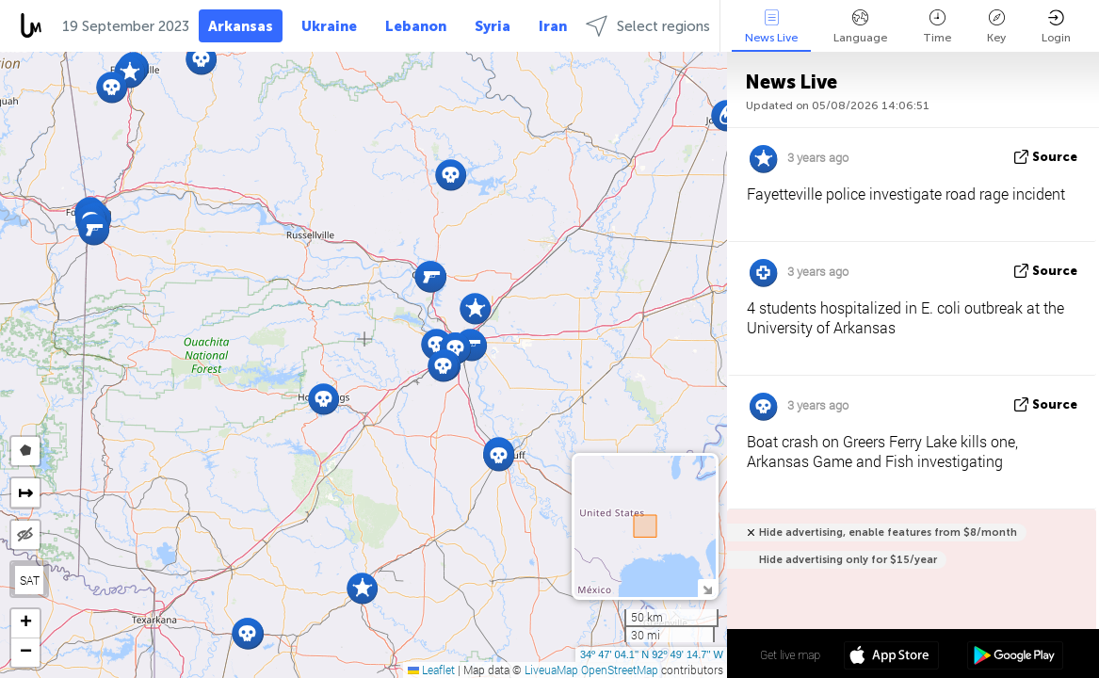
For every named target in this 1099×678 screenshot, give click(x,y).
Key (996, 26)
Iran (553, 26)
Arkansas (240, 26)
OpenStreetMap (619, 669)
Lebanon (415, 26)
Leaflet (431, 669)
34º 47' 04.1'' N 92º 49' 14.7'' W (651, 654)
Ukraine (329, 26)
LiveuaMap (551, 669)
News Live (771, 26)
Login (1056, 26)
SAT (30, 580)
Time (937, 26)
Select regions (648, 26)
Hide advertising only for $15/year (848, 560)
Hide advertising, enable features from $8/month (888, 532)
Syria (492, 26)
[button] (443, 365)
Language (860, 26)
